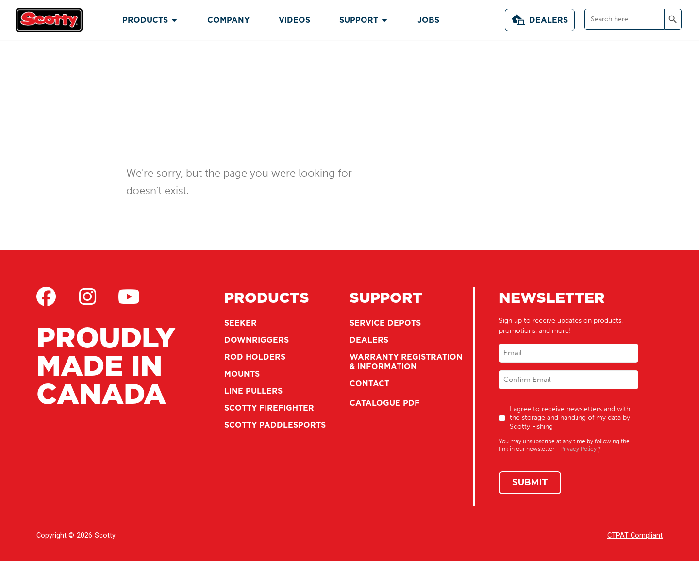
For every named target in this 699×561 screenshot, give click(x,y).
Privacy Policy (578, 449)
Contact (369, 383)
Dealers (540, 20)
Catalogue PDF (385, 403)
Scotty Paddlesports (275, 424)
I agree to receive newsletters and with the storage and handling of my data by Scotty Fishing (570, 417)
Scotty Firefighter (269, 407)
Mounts (242, 374)
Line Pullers (253, 391)
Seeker (240, 323)
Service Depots (385, 323)
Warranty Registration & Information (406, 361)
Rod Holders (254, 357)
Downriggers (256, 340)
